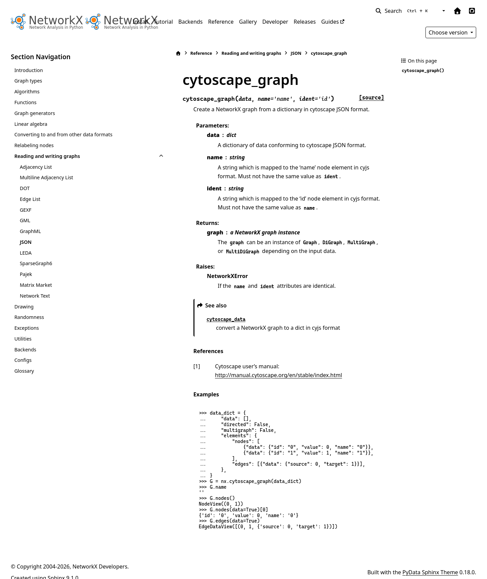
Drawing (23, 306)
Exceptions (26, 328)
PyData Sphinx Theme (430, 563)
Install (140, 21)
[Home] (136, 53)
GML (25, 220)
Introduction (28, 70)
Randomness (29, 317)
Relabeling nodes (33, 145)
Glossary (24, 371)
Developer (275, 21)
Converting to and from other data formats (63, 134)
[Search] (402, 11)
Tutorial (163, 21)
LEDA (25, 253)
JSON (25, 242)
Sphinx (56, 569)
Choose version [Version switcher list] (448, 32)
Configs (22, 360)
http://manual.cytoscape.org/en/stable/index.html (302, 366)
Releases (305, 21)
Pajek (26, 274)
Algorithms (27, 91)
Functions (25, 102)
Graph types (28, 80)
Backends (190, 21)
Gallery (248, 21)
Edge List (30, 199)
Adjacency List (36, 167)
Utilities (22, 338)
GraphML (30, 231)
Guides (330, 21)
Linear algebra (30, 124)
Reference (220, 21)
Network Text (35, 296)
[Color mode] (443, 11)
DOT (24, 188)
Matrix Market (36, 285)
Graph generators (34, 113)
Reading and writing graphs (47, 156)
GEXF (25, 210)
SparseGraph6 (36, 263)
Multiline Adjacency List (46, 177)
